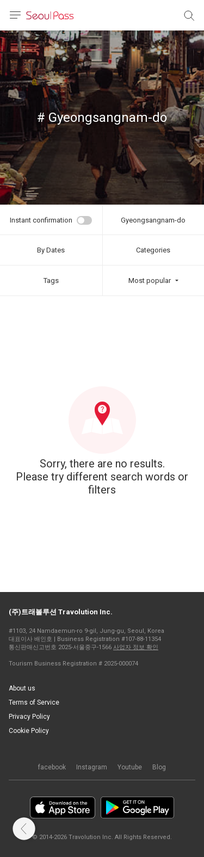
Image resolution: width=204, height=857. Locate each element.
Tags (51, 280)
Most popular (149, 280)
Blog (159, 767)
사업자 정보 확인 (135, 647)
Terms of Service (34, 702)
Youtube (130, 767)
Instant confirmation (41, 220)
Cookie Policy (29, 731)
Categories (153, 250)
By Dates (51, 250)
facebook (52, 767)
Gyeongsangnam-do (153, 220)
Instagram (91, 767)
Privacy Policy (29, 716)
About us (22, 688)
